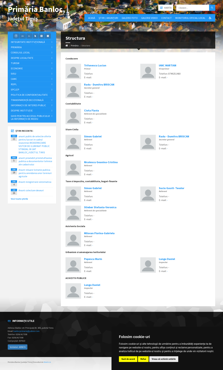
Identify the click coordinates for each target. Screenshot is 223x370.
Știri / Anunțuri (108, 17)
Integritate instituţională (28, 42)
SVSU (13, 73)
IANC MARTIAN (167, 65)
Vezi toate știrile (19, 198)
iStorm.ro (47, 362)
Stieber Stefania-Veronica (100, 207)
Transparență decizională (27, 100)
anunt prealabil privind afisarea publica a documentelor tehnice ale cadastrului (35, 161)
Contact (166, 17)
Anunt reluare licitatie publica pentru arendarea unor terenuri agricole (35, 173)
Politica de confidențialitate (29, 94)
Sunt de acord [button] (128, 359)
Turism (15, 63)
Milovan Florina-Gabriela (99, 233)
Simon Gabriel (93, 136)
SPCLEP (15, 89)
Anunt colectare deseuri (31, 190)
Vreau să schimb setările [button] (164, 359)
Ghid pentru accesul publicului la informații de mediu (30, 117)
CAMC (14, 78)
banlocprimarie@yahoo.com (26, 331)
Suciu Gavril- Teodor (171, 188)
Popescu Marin (93, 259)
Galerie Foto (130, 17)
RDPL (14, 84)
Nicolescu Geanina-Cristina (101, 162)
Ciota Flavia (91, 110)
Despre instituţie (22, 110)
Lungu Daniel (167, 259)
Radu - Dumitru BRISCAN (99, 84)
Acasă (91, 17)
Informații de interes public (28, 105)
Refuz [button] (143, 359)
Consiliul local (20, 52)
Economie (17, 68)
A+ (23, 36)
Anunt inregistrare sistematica (35, 181)
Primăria (75, 45)
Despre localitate (22, 57)
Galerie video (149, 17)
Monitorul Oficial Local (190, 17)
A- (29, 36)
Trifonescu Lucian (95, 65)
